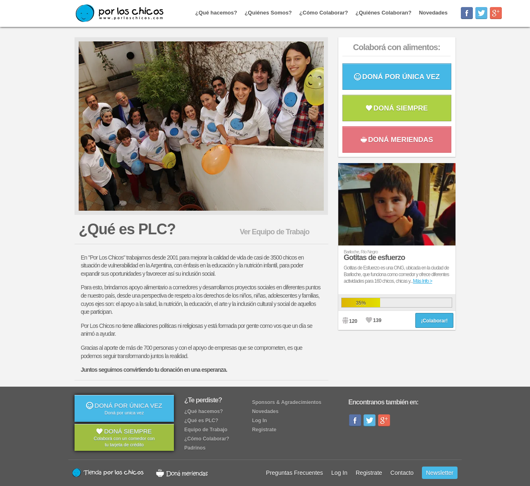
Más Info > (422, 281)
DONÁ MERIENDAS (397, 140)
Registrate (264, 430)
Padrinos (194, 448)
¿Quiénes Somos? (268, 13)
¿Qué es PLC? (201, 420)
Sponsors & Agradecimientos (287, 402)
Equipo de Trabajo (205, 430)
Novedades (433, 13)
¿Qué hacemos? (216, 13)
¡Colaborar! (434, 321)
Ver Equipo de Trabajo (274, 232)
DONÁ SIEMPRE (397, 108)
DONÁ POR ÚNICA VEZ (397, 77)
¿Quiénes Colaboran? (384, 13)
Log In (259, 420)
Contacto (402, 472)
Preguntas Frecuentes (294, 472)
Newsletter (439, 472)
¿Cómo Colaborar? (323, 13)
